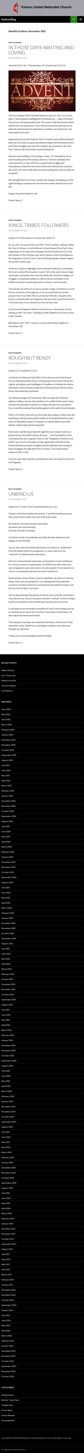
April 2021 (5, 1025)
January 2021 (7, 1040)
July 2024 (5, 826)
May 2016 (5, 1325)
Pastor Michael (8, 1415)
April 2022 (5, 964)
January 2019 (7, 1162)
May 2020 (5, 1081)
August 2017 (7, 1249)
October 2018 (7, 1178)
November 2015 (8, 1356)
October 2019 (7, 1116)
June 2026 (6, 709)
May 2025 (5, 775)
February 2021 (7, 1035)
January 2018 (7, 1223)
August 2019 (7, 1127)
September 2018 (8, 1183)
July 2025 (5, 765)
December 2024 (8, 801)
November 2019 (8, 1111)
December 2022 (8, 923)
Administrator (7, 1395)
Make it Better (7, 670)
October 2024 (7, 811)
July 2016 (5, 1315)
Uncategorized (7, 1420)
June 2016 (6, 1320)
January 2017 (7, 1285)
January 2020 (7, 1101)
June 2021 (6, 1015)
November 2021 (8, 989)
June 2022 (6, 953)
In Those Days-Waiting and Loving (41, 50)
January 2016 (7, 1346)
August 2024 (7, 821)
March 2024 (6, 847)
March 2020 (6, 1091)
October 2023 (7, 872)
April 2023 (5, 903)
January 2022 (7, 979)
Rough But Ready (29, 358)
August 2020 (7, 1066)
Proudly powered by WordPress (13, 1449)
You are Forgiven (8, 685)
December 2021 (8, 984)
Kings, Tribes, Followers (38, 225)
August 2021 (7, 1004)
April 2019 (5, 1147)
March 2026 (6, 724)
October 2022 (7, 933)
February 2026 (7, 729)
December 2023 (8, 862)
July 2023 (5, 887)
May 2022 (5, 959)
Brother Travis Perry (10, 1400)
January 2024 (7, 857)
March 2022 (6, 969)
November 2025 (8, 745)
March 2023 (6, 908)
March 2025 (6, 785)
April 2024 (5, 841)
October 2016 (7, 1300)
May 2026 (5, 714)
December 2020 (8, 1045)
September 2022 (8, 938)
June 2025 (6, 770)
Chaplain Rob (7, 1405)
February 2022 (7, 974)
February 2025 (7, 791)
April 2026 (5, 719)
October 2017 (7, 1239)
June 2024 (6, 831)
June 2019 (6, 1137)
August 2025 (7, 760)
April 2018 (5, 1208)
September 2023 (8, 877)
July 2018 (5, 1193)
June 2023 (6, 892)
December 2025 (8, 740)
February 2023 (7, 913)
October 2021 (7, 994)
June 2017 (6, 1259)
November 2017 (8, 1234)
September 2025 (8, 755)
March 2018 (6, 1213)
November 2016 (8, 1295)
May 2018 (5, 1203)
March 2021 (6, 1030)
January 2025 (7, 796)
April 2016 (5, 1330)
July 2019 (5, 1132)
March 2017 (6, 1274)
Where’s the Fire (8, 680)
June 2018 (6, 1198)
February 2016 (7, 1341)
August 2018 (7, 1188)
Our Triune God (8, 675)
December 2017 (8, 1229)
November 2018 (8, 1172)
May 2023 (5, 897)
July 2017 (5, 1254)
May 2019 (5, 1142)
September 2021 (8, 999)
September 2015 (8, 1366)
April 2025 (5, 780)
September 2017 (8, 1244)
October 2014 (7, 1376)
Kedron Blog (8, 19)
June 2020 (6, 1076)
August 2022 (7, 943)
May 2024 (5, 836)
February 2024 (7, 852)
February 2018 (7, 1218)
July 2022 (5, 948)
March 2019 (6, 1152)
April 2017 (5, 1269)
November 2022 (8, 928)
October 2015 (7, 1361)
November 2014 (8, 1371)
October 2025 (7, 750)
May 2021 (5, 1020)
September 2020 (8, 1060)
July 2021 (5, 1010)
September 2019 (8, 1122)
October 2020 (7, 1055)
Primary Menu (80, 19)
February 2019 (7, 1157)
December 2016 (8, 1290)
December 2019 (8, 1106)
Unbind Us (20, 494)
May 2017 (5, 1264)
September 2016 (8, 1305)
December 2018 (8, 1167)
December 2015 (8, 1351)
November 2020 (8, 1050)
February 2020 (7, 1096)
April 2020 (5, 1086)
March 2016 (6, 1335)
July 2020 (5, 1071)
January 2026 (7, 735)
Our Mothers (7, 691)
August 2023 (7, 882)
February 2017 (7, 1279)
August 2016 (7, 1310)
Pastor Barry (15, 42)
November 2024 (8, 806)
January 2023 (7, 918)
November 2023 (8, 867)
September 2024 (8, 816)
